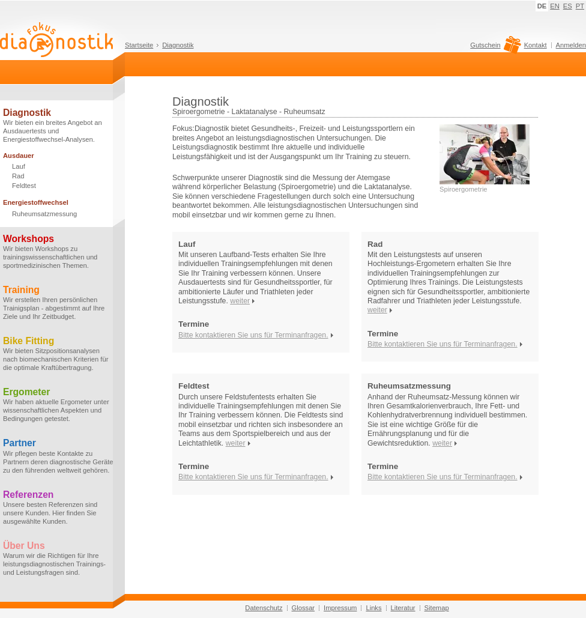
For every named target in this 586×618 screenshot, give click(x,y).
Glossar (303, 607)
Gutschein (494, 48)
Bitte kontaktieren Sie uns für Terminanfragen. (253, 335)
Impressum (340, 607)
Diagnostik (177, 45)
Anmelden (571, 45)
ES (567, 6)
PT (580, 6)
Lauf (18, 166)
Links (373, 607)
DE (542, 6)
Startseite (139, 45)
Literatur (403, 607)
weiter (240, 301)
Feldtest (24, 185)
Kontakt (535, 45)
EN (555, 6)
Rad (18, 176)
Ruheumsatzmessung (44, 213)
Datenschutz (263, 607)
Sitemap (436, 607)
